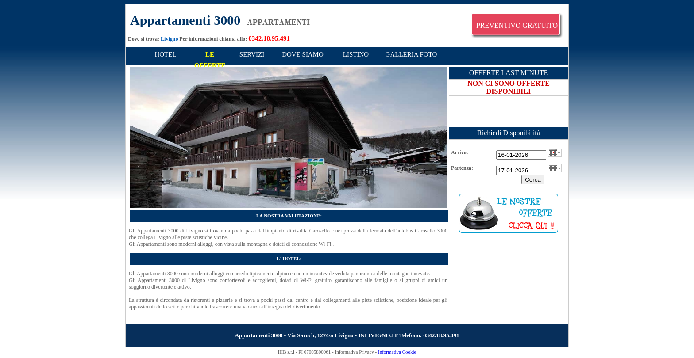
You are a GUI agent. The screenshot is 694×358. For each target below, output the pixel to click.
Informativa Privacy (354, 351)
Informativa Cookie (397, 351)
